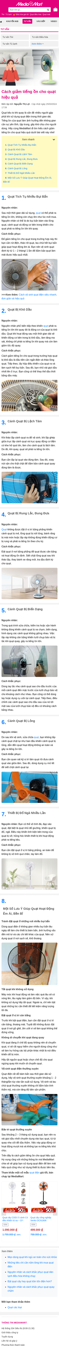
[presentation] (4, 1212)
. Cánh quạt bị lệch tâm (18, 154)
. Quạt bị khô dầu (15, 149)
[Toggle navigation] (4, 9)
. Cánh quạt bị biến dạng (19, 163)
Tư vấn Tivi (8, 37)
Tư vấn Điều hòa (40, 37)
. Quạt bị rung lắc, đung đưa (21, 159)
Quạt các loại (15, 1307)
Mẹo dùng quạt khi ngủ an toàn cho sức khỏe (32, 1257)
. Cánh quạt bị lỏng (16, 168)
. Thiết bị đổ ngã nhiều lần (20, 173)
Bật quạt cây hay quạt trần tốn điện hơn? (30, 1281)
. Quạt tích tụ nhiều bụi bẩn (20, 145)
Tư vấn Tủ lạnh (10, 44)
